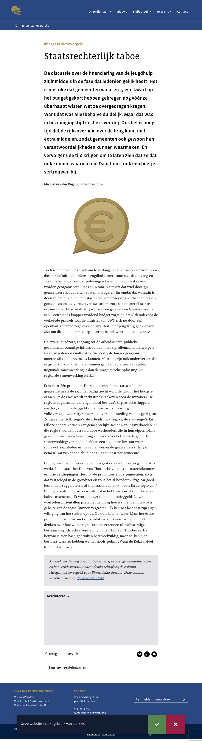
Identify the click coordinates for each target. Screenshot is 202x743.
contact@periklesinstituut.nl (90, 712)
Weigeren (175, 724)
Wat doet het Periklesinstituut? (31, 701)
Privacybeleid (108, 734)
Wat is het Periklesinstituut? (30, 705)
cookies (79, 724)
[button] (101, 595)
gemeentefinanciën (71, 667)
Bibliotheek (141, 11)
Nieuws (122, 11)
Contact (182, 11)
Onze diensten (99, 11)
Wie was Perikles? (24, 697)
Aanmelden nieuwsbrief (153, 699)
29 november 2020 (90, 578)
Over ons (163, 11)
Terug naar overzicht (35, 25)
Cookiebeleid (93, 734)
